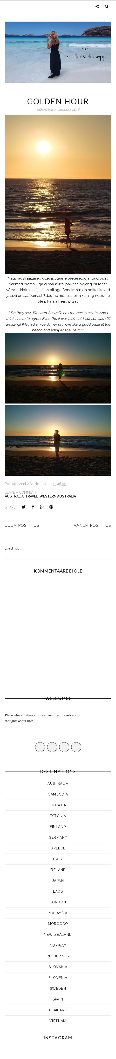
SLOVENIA (57, 978)
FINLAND (58, 827)
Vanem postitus (92, 525)
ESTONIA (58, 816)
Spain (58, 999)
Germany (58, 837)
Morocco (58, 924)
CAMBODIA (58, 794)
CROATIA (58, 805)
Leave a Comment (20, 492)
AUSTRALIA (14, 496)
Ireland (58, 870)
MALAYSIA (58, 913)
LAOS (58, 891)
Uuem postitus (22, 525)
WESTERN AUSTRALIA (58, 496)
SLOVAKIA (58, 967)
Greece (57, 848)
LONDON (58, 902)
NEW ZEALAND (58, 934)
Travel (31, 496)
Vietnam (58, 1021)
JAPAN (58, 881)
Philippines (58, 956)
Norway (58, 945)
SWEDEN (58, 988)
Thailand (58, 1010)
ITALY (58, 859)
